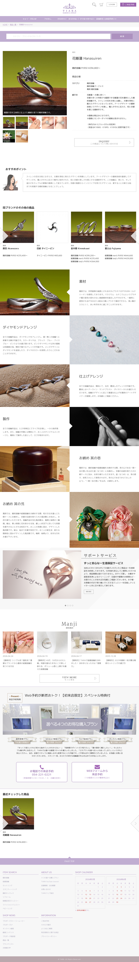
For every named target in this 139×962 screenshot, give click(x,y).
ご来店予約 (129, 4)
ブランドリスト (8, 944)
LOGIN (112, 4)
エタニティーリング (10, 889)
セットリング (7, 885)
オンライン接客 (8, 928)
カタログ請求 (46, 925)
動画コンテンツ (8, 932)
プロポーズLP (7, 925)
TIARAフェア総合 (47, 893)
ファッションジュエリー (11, 905)
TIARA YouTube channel (50, 881)
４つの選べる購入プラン (50, 878)
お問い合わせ (46, 889)
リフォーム (7, 897)
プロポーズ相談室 (9, 936)
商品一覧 (13, 24)
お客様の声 (7, 948)
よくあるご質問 (46, 928)
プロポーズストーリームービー (14, 921)
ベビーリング (7, 908)
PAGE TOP (69, 861)
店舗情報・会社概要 (48, 885)
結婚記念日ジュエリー (11, 901)
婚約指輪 (6, 878)
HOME (5, 24)
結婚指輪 (6, 881)
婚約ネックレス (8, 893)
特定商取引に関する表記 (50, 932)
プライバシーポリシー (49, 936)
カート (101, 5)
